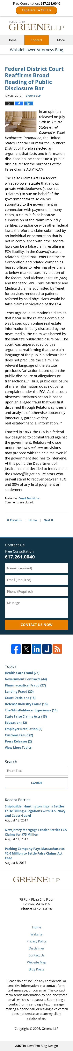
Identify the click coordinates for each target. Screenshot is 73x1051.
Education (16, 723)
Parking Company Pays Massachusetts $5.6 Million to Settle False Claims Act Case (35, 853)
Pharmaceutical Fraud (25, 685)
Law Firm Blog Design (36, 1046)
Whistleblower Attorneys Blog (36, 25)
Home (12, 40)
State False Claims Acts (26, 716)
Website (36, 934)
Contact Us (36, 955)
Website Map (36, 962)
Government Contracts (26, 679)
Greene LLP (50, 1028)
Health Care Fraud (22, 673)
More (61, 40)
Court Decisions (29, 498)
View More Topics (18, 747)
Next (48, 519)
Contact (36, 40)
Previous (14, 519)
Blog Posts (36, 969)
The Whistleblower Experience (31, 710)
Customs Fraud (19, 735)
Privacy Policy (37, 941)
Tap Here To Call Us (36, 10)
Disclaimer (36, 948)
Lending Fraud (19, 691)
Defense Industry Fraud (26, 704)
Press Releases (18, 741)
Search (36, 783)
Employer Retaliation (23, 729)
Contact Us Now (36, 624)
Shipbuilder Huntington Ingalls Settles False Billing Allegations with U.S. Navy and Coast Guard (35, 811)
